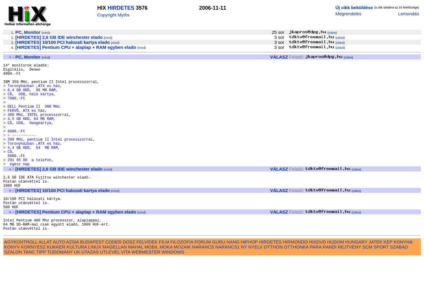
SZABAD (399, 280)
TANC (29, 285)
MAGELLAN (114, 280)
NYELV (255, 280)
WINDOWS (173, 285)
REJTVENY (349, 280)
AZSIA (72, 275)
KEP (388, 275)
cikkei (332, 32)
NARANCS (203, 280)
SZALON (13, 285)
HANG (232, 275)
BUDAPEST (92, 275)
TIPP (41, 285)
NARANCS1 (227, 280)
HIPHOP (249, 275)
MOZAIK (182, 280)
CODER (113, 275)
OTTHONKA (296, 280)
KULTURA (77, 280)
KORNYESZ (33, 280)
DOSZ (129, 275)
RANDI (330, 280)
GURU (218, 275)
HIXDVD (317, 275)
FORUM (202, 275)
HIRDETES (120, 8)
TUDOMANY (60, 285)
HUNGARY (356, 275)
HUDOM (335, 275)
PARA (315, 280)
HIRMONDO (295, 275)
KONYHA (403, 275)
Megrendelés (348, 13)
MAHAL (135, 280)
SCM (367, 280)
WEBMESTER (146, 285)
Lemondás (408, 13)
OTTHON (273, 280)
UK (77, 285)
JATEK (375, 275)
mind (46, 32)
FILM (164, 275)
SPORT (381, 280)
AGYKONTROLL (20, 275)
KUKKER (56, 280)
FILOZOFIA (181, 275)
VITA (125, 285)
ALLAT (45, 275)
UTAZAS (90, 285)
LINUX (94, 280)
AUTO (59, 275)
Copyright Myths (113, 14)
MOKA (166, 280)
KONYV (12, 280)
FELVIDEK (147, 275)
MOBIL (151, 280)
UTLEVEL (110, 285)
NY (244, 280)
